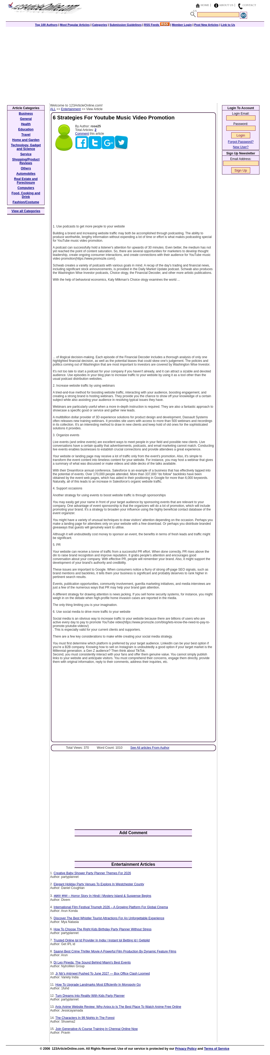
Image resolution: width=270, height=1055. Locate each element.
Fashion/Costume (26, 202)
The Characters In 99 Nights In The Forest (85, 1018)
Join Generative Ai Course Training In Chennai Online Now (96, 1029)
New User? (240, 147)
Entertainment (71, 109)
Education (25, 129)
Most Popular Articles (75, 24)
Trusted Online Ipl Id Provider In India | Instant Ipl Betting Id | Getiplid (102, 940)
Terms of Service (216, 1049)
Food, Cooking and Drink (26, 195)
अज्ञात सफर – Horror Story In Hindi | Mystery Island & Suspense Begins (102, 896)
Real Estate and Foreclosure (25, 180)
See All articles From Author (149, 748)
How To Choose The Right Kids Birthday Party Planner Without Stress (102, 929)
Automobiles (26, 174)
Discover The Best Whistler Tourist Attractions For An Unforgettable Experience (109, 918)
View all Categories (26, 211)
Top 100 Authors (46, 24)
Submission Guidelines (125, 24)
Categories (99, 24)
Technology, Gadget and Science (26, 147)
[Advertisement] (135, 64)
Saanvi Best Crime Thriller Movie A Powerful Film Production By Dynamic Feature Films (115, 951)
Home (205, 5)
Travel (26, 135)
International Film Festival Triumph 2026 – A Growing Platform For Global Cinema (111, 907)
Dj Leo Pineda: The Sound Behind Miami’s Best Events (92, 962)
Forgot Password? (240, 142)
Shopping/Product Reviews (26, 161)
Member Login (182, 24)
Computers (25, 188)
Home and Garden (25, 140)
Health (26, 124)
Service (26, 154)
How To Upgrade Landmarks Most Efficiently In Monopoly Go (98, 984)
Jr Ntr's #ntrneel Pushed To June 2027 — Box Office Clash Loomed (102, 973)
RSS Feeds (157, 24)
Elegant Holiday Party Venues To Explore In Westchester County (99, 884)
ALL (53, 109)
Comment (82, 133)
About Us (226, 5)
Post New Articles (206, 24)
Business (26, 113)
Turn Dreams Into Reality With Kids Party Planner (90, 996)
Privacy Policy (185, 1049)
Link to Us (228, 24)
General (26, 119)
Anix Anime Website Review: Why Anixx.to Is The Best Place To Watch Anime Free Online (118, 1007)
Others (26, 168)
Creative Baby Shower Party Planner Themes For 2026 (92, 873)
